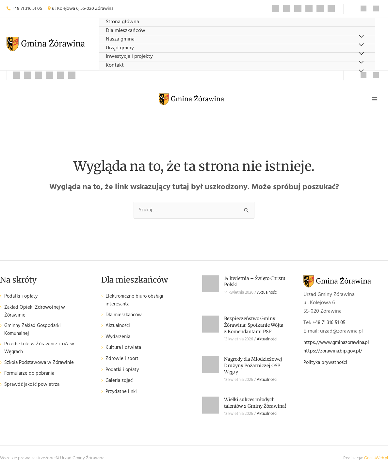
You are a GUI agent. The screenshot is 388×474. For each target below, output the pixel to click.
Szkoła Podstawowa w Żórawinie (41, 368)
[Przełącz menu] (361, 71)
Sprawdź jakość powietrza (33, 390)
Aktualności (118, 329)
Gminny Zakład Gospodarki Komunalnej (35, 333)
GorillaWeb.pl (375, 461)
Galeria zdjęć (119, 384)
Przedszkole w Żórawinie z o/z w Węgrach (41, 353)
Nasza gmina (120, 39)
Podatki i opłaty (22, 299)
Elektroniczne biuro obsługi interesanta (136, 303)
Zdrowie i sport (122, 362)
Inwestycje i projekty (129, 57)
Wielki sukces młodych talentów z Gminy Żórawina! (255, 405)
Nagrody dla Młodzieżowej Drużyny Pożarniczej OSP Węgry (253, 368)
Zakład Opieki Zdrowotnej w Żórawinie (36, 314)
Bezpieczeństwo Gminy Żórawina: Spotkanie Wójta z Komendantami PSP (253, 328)
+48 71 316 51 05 (27, 8)
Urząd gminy (120, 48)
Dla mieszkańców (125, 31)
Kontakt (115, 65)
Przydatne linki (122, 395)
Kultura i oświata (124, 352)
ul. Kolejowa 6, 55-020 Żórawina (83, 8)
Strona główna (122, 22)
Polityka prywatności (327, 365)
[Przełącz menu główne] (374, 100)
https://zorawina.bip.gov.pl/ (334, 354)
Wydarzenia (118, 340)
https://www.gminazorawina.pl (338, 345)
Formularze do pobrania (30, 379)
